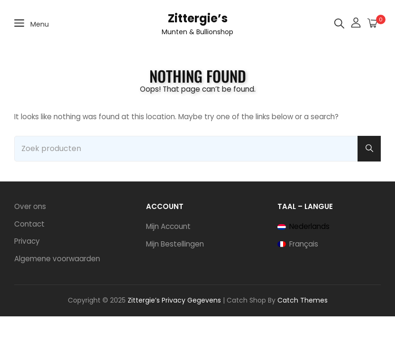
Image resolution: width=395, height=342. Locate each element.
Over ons (30, 206)
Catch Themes (302, 300)
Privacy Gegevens (191, 300)
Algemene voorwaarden (57, 259)
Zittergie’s (198, 18)
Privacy (27, 241)
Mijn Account (168, 226)
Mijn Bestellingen (175, 244)
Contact (29, 224)
